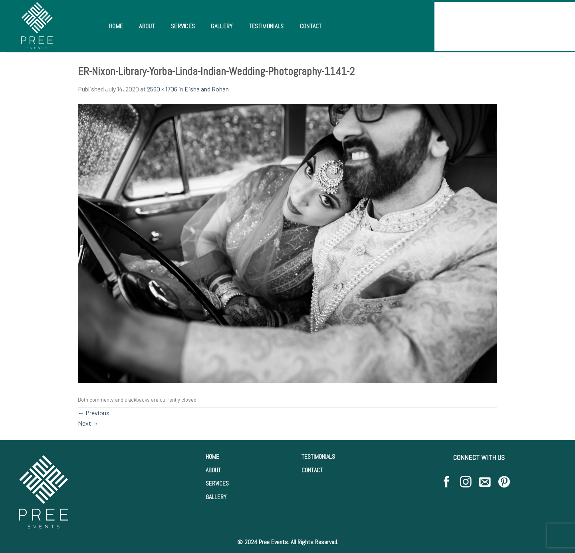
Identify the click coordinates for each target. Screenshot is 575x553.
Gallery (221, 26)
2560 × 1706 (162, 89)
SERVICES (217, 483)
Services (183, 26)
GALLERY (216, 497)
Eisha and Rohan (206, 89)
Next (88, 423)
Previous (93, 412)
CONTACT (312, 470)
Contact (311, 26)
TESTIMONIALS (318, 456)
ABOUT (213, 470)
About (147, 26)
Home (116, 26)
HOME (212, 456)
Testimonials (266, 26)
